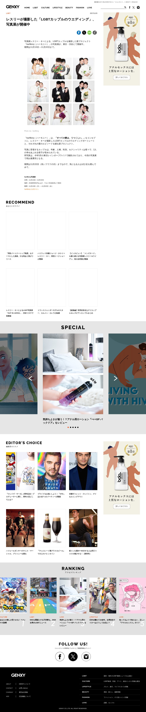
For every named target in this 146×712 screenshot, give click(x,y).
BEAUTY (69, 8)
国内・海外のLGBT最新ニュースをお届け (107, 676)
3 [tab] (73, 427)
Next (116, 378)
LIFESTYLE (57, 8)
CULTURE (45, 8)
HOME (27, 8)
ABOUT (128, 2)
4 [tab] (75, 427)
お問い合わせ (17, 688)
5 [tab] (77, 427)
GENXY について (18, 684)
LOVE (89, 8)
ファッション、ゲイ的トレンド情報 (105, 697)
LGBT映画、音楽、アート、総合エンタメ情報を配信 (111, 681)
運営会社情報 (17, 692)
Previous (30, 378)
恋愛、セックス (98, 703)
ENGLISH (135, 2)
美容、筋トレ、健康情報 (101, 692)
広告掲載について (18, 696)
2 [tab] (70, 427)
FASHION (80, 8)
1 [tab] (68, 427)
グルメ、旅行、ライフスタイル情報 (105, 687)
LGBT (35, 8)
